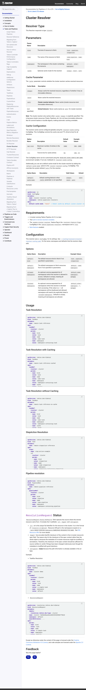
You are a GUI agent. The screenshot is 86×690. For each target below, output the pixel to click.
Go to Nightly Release (62, 9)
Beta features (34, 227)
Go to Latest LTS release (36, 11)
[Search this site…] (9, 9)
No (35, 657)
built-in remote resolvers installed (43, 220)
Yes (28, 657)
